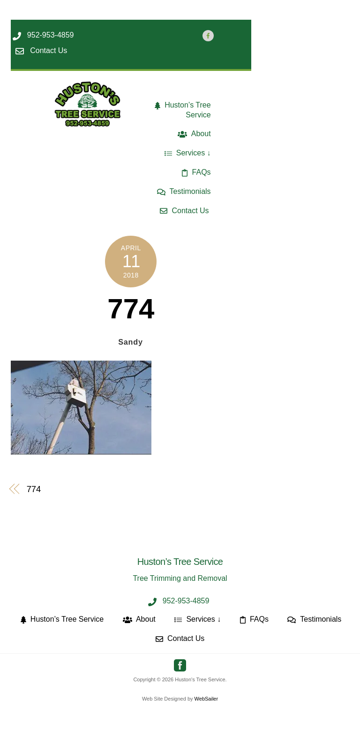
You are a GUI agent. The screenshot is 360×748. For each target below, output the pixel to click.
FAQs (196, 172)
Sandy (130, 342)
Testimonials (184, 191)
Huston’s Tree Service (183, 110)
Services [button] (185, 153)
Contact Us (184, 211)
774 (130, 308)
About (194, 134)
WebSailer (206, 699)
